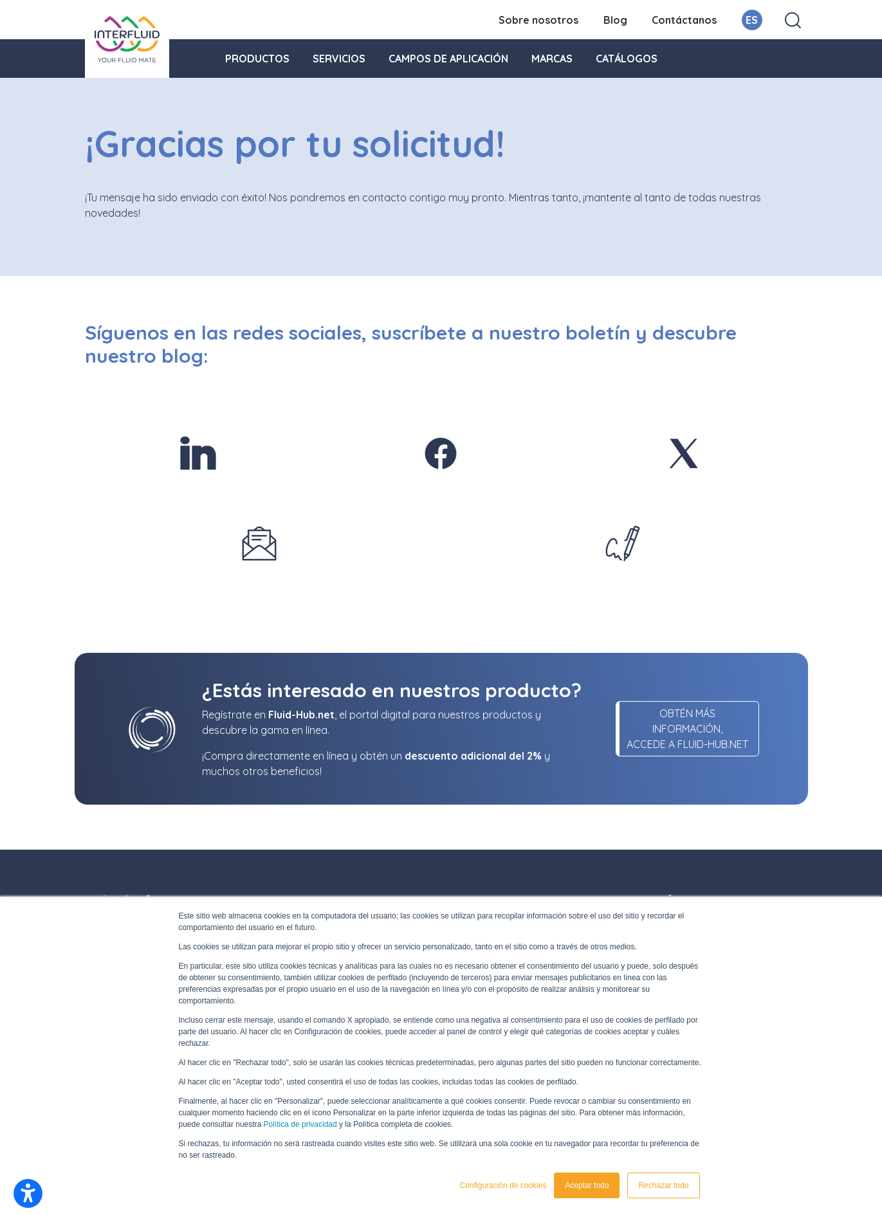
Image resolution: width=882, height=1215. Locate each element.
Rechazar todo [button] (663, 1185)
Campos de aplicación (448, 58)
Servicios (339, 58)
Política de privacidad (300, 1124)
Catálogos (626, 58)
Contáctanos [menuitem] (684, 20)
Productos (257, 58)
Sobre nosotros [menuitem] (538, 20)
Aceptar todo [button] (587, 1185)
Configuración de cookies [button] (503, 1185)
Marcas (552, 58)
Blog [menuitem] (615, 20)
